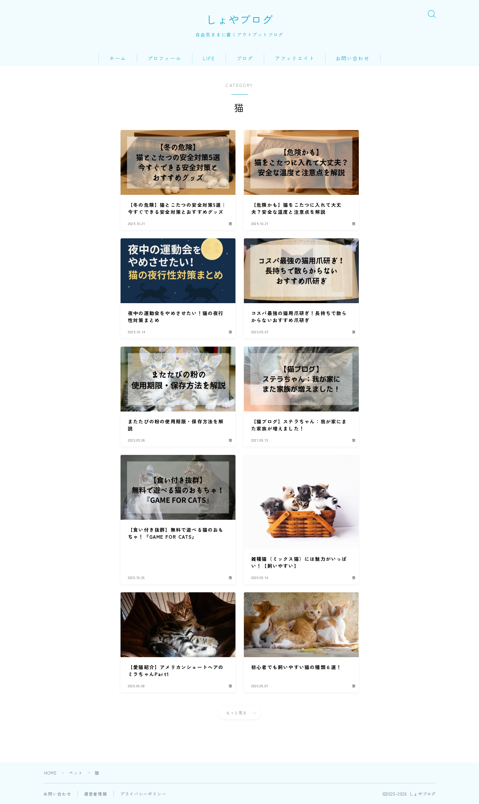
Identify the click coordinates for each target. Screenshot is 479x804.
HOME (50, 773)
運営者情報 (95, 794)
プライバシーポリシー (143, 794)
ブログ (245, 58)
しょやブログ (239, 19)
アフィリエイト (295, 58)
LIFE (209, 58)
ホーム (117, 58)
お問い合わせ (353, 58)
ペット (76, 773)
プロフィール (165, 58)
